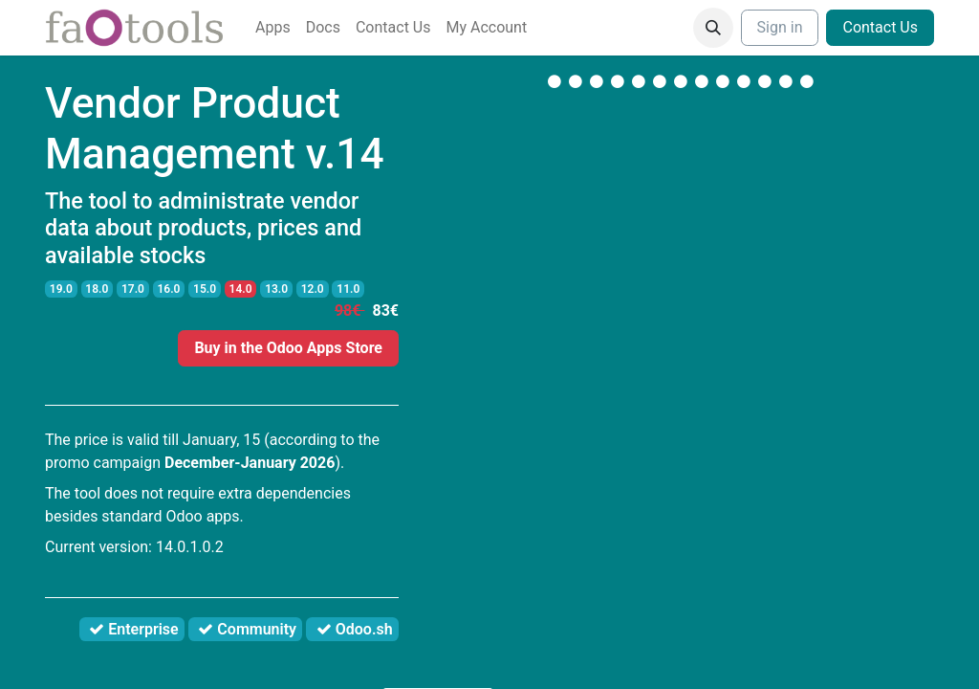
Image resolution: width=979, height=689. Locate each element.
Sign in (780, 27)
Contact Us (880, 27)
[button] (713, 28)
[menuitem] (273, 28)
